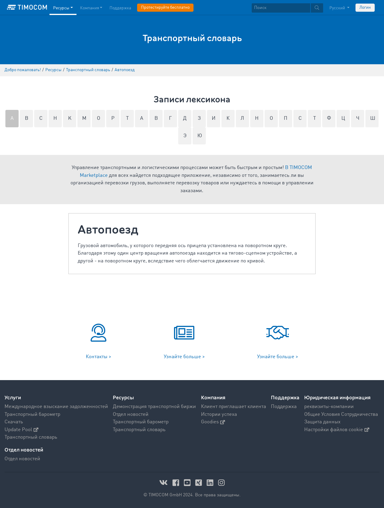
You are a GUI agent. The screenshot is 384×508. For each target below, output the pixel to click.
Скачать (13, 422)
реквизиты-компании (329, 406)
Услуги (12, 397)
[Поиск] (280, 8)
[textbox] (287, 8)
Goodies (213, 422)
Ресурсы (123, 397)
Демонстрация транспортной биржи (154, 406)
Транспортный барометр (32, 414)
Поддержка (285, 397)
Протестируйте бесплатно (165, 7)
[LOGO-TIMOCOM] (27, 7)
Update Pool (21, 429)
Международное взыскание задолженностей (56, 406)
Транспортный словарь (30, 437)
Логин (365, 7)
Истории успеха (219, 414)
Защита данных (322, 422)
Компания (213, 397)
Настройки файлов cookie (336, 429)
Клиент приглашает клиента (233, 406)
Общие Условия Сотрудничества (341, 414)
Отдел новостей (130, 414)
